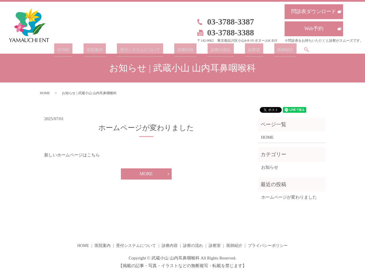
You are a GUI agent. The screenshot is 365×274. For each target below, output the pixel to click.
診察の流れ (216, 47)
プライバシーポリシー (268, 245)
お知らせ (269, 167)
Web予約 (313, 28)
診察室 (244, 47)
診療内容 (185, 47)
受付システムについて (144, 47)
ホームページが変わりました (146, 128)
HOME (78, 47)
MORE (146, 173)
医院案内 (103, 47)
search (289, 47)
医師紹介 (270, 47)
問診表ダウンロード (313, 11)
